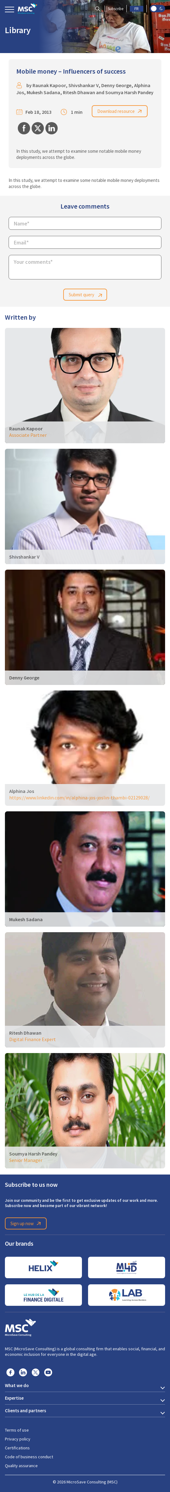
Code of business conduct (29, 1456)
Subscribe (115, 8)
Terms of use (17, 1430)
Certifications (17, 1448)
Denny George (116, 85)
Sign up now (26, 1224)
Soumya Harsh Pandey (129, 92)
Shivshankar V (83, 85)
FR (136, 8)
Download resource (120, 111)
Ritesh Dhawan (79, 92)
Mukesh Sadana (43, 92)
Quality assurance (21, 1465)
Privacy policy (17, 1439)
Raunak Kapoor (49, 85)
